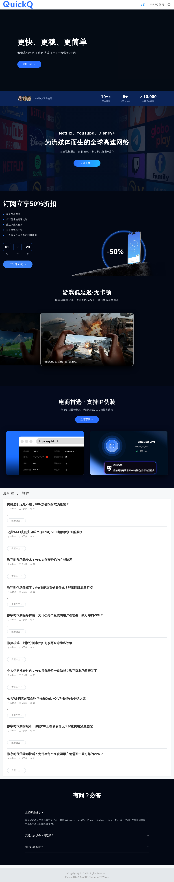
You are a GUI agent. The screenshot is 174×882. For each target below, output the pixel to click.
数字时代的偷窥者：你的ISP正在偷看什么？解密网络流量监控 (50, 587)
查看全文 (15, 520)
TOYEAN (103, 877)
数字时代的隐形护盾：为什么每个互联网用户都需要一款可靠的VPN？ (55, 615)
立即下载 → (29, 64)
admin (13, 508)
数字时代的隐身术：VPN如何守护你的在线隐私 (39, 559)
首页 (142, 4)
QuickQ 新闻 (157, 4)
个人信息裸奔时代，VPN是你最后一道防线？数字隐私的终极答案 (52, 670)
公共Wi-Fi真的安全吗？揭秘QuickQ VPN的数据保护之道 (46, 698)
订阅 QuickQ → (17, 264)
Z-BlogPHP (82, 877)
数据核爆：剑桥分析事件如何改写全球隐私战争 (39, 643)
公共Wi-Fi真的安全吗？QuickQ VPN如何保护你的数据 (45, 532)
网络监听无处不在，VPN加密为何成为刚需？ (38, 504)
